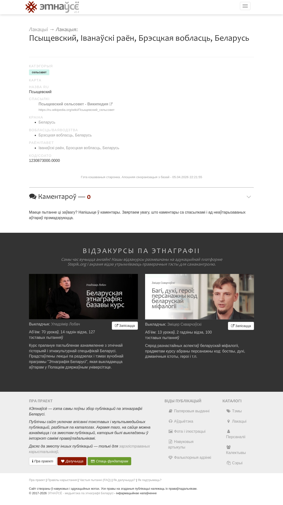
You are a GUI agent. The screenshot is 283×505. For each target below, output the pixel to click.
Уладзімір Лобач (65, 324)
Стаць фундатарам (109, 461)
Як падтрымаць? (149, 480)
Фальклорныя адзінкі (189, 457)
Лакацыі (38, 30)
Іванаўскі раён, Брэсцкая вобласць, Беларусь (79, 148)
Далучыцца (72, 461)
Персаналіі (235, 434)
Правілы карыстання (62, 480)
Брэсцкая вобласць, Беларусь (65, 135)
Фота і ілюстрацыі (186, 431)
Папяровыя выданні (188, 411)
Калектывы (236, 450)
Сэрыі (234, 463)
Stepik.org (77, 264)
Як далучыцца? (124, 480)
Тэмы (234, 411)
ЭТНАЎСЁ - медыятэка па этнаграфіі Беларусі (80, 493)
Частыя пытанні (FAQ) (95, 480)
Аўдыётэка (180, 421)
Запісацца (125, 326)
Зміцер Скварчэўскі (184, 324)
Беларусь (47, 122)
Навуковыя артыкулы (180, 444)
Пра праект (42, 461)
